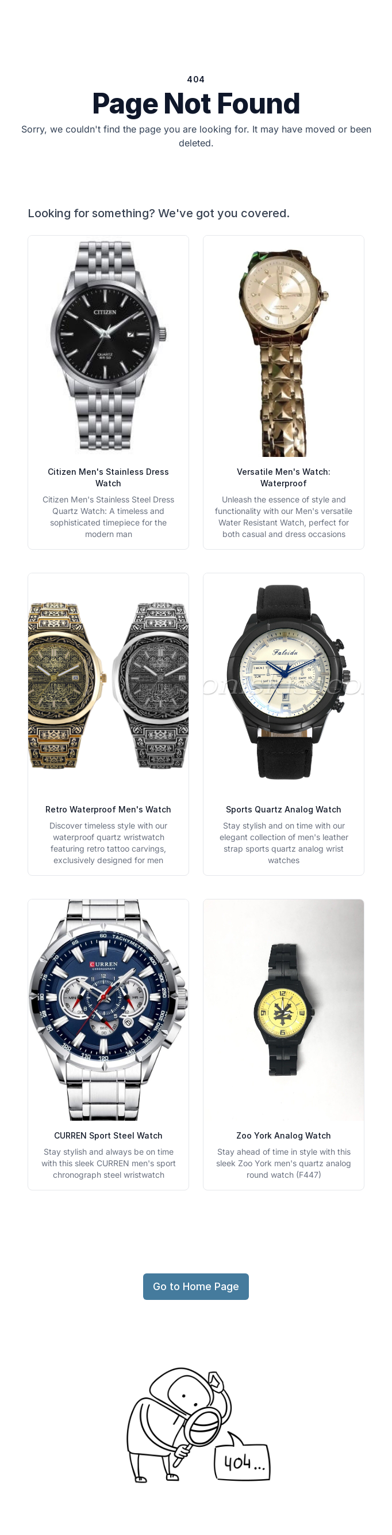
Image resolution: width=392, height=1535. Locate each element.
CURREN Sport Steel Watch (108, 1135)
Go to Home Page (196, 1286)
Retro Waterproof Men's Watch (108, 809)
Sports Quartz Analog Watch (283, 809)
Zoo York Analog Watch (283, 1135)
